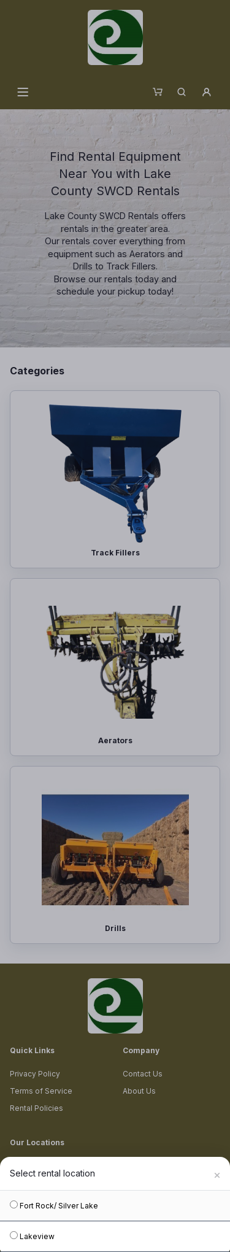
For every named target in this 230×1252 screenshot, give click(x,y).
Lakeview (32, 1236)
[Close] (217, 1173)
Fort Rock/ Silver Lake (54, 1205)
